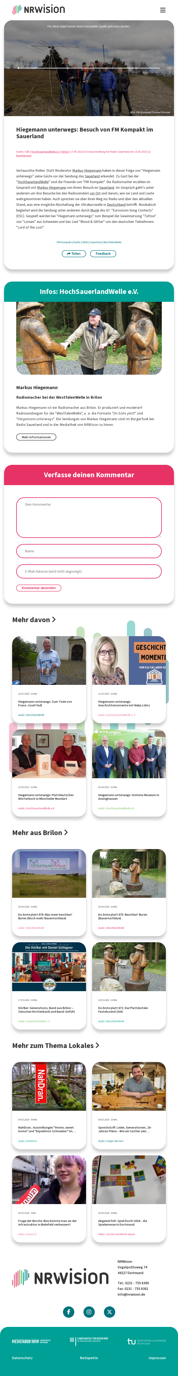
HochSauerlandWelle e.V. (45, 152)
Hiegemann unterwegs (35, 419)
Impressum (157, 1357)
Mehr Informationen (36, 437)
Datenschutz (22, 1357)
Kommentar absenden (39, 588)
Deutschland (116, 204)
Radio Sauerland (29, 424)
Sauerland (92, 176)
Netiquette (89, 1357)
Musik (94, 210)
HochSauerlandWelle (33, 181)
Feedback (103, 253)
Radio (77, 242)
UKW (85, 242)
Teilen (74, 253)
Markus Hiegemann (86, 170)
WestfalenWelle (112, 242)
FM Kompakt (64, 242)
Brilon (65, 152)
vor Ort (95, 193)
